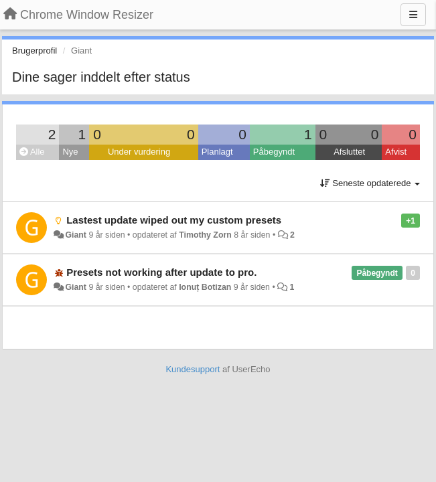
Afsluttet (349, 152)
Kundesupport (192, 369)
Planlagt (217, 152)
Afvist (396, 152)
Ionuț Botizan (205, 287)
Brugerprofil (34, 51)
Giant (75, 235)
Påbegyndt (274, 152)
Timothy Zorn (205, 235)
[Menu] (413, 14)
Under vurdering (139, 152)
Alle (32, 152)
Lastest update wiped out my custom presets (173, 220)
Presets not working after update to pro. (161, 272)
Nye (70, 152)
